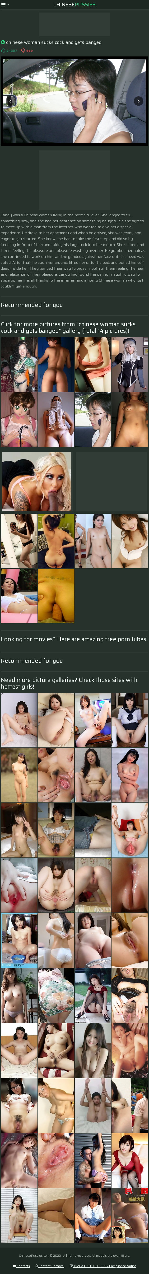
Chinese (74, 4)
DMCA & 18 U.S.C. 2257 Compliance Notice (103, 1266)
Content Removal (49, 1266)
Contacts (21, 1266)
